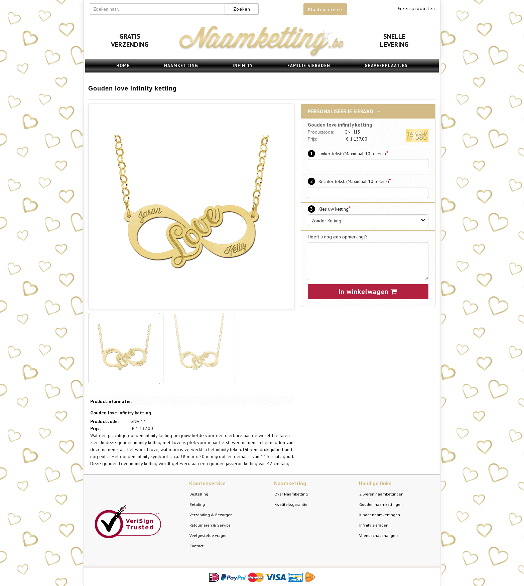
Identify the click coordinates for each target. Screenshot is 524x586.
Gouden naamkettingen (381, 504)
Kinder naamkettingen (379, 514)
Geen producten (416, 8)
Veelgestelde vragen (208, 535)
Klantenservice (325, 9)
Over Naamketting (291, 494)
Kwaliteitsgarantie (290, 504)
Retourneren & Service (210, 525)
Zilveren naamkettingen (381, 494)
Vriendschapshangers (379, 535)
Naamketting (181, 65)
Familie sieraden (308, 65)
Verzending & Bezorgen (211, 514)
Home (123, 65)
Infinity (243, 65)
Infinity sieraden (373, 525)
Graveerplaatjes (386, 65)
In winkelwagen (368, 291)
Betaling (197, 504)
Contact (196, 545)
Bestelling (198, 494)
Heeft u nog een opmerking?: (337, 237)
